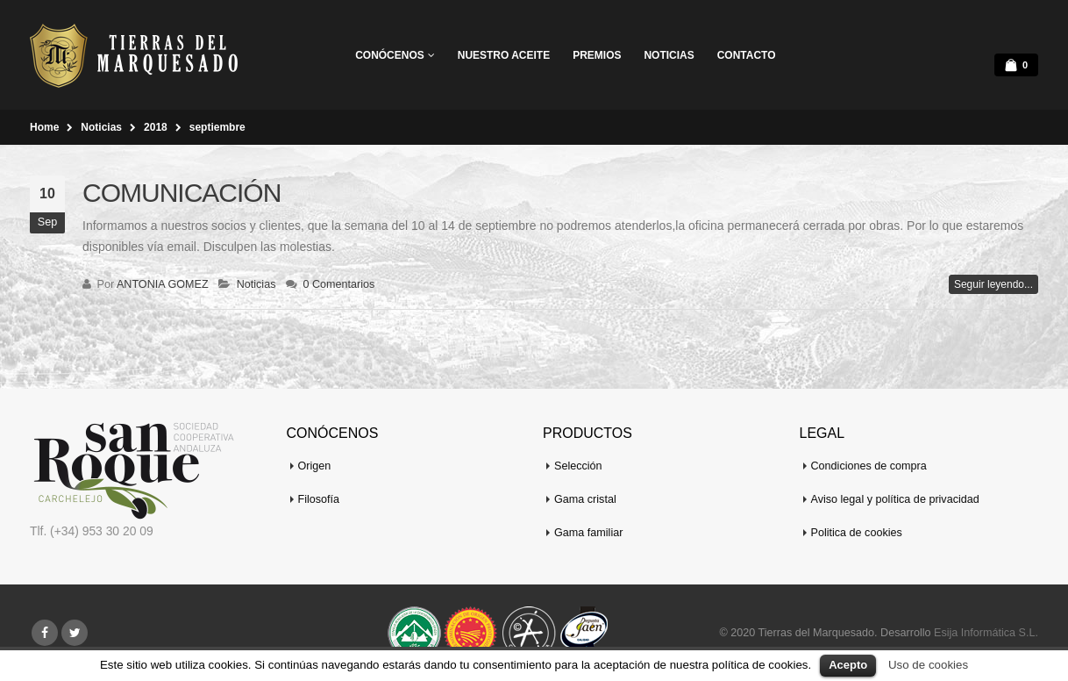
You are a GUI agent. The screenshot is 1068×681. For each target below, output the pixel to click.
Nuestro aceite (504, 55)
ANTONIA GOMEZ (163, 284)
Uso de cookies (928, 664)
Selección (578, 466)
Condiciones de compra (869, 466)
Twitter (74, 633)
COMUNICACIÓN (181, 192)
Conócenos (389, 55)
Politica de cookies (856, 533)
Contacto (746, 55)
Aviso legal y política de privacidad (895, 499)
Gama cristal (585, 499)
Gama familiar (588, 533)
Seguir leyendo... (993, 284)
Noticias (669, 55)
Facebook (45, 633)
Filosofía (319, 499)
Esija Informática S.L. (986, 633)
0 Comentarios (338, 284)
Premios (597, 55)
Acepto (848, 664)
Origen (314, 466)
